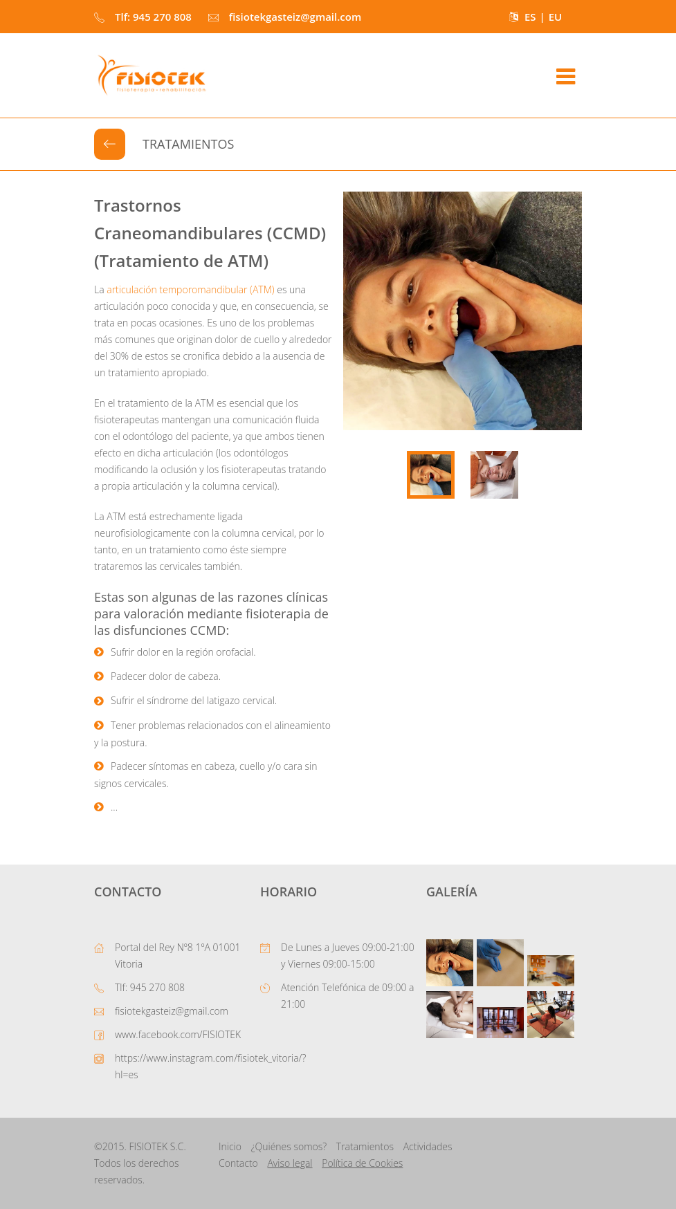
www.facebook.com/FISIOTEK (178, 1034)
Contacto (238, 1163)
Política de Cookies (362, 1163)
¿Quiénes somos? (289, 1146)
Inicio (230, 1146)
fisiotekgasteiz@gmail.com (171, 1010)
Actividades (428, 1146)
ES (530, 17)
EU (555, 17)
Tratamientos (365, 1146)
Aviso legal (289, 1163)
